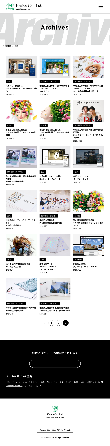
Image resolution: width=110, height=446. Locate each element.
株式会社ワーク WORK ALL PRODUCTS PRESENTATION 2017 (49, 266)
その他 (9, 125)
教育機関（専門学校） (49, 81)
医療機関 (78, 260)
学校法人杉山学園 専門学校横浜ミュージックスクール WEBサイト (54, 88)
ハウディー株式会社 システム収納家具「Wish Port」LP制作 (21, 88)
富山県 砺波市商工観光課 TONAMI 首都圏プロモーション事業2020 (88, 222)
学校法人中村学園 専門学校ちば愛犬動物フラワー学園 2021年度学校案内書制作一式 (88, 88)
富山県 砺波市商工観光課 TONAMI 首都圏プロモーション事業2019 (21, 132)
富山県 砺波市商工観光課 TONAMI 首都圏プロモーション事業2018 (54, 132)
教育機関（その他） (48, 216)
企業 (9, 81)
